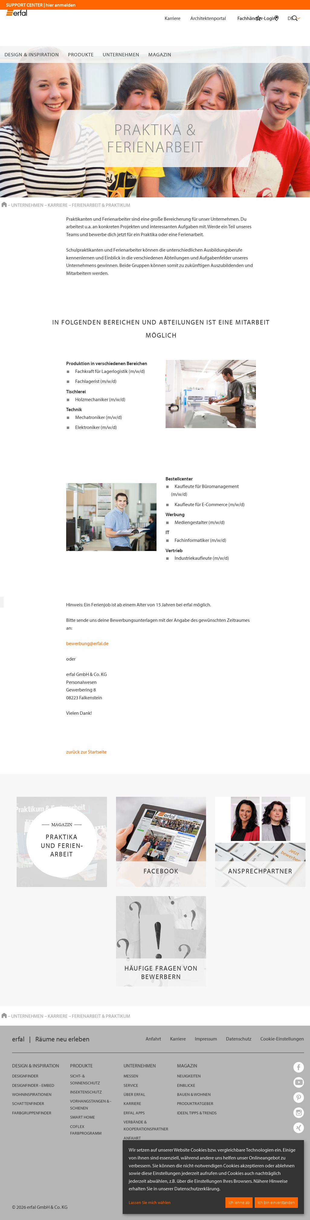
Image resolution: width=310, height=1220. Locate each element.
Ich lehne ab (239, 1202)
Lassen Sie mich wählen (150, 1202)
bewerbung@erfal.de (87, 643)
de (293, 18)
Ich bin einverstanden (276, 1202)
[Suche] (295, 54)
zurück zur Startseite (86, 752)
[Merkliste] (258, 54)
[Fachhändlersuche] (276, 54)
